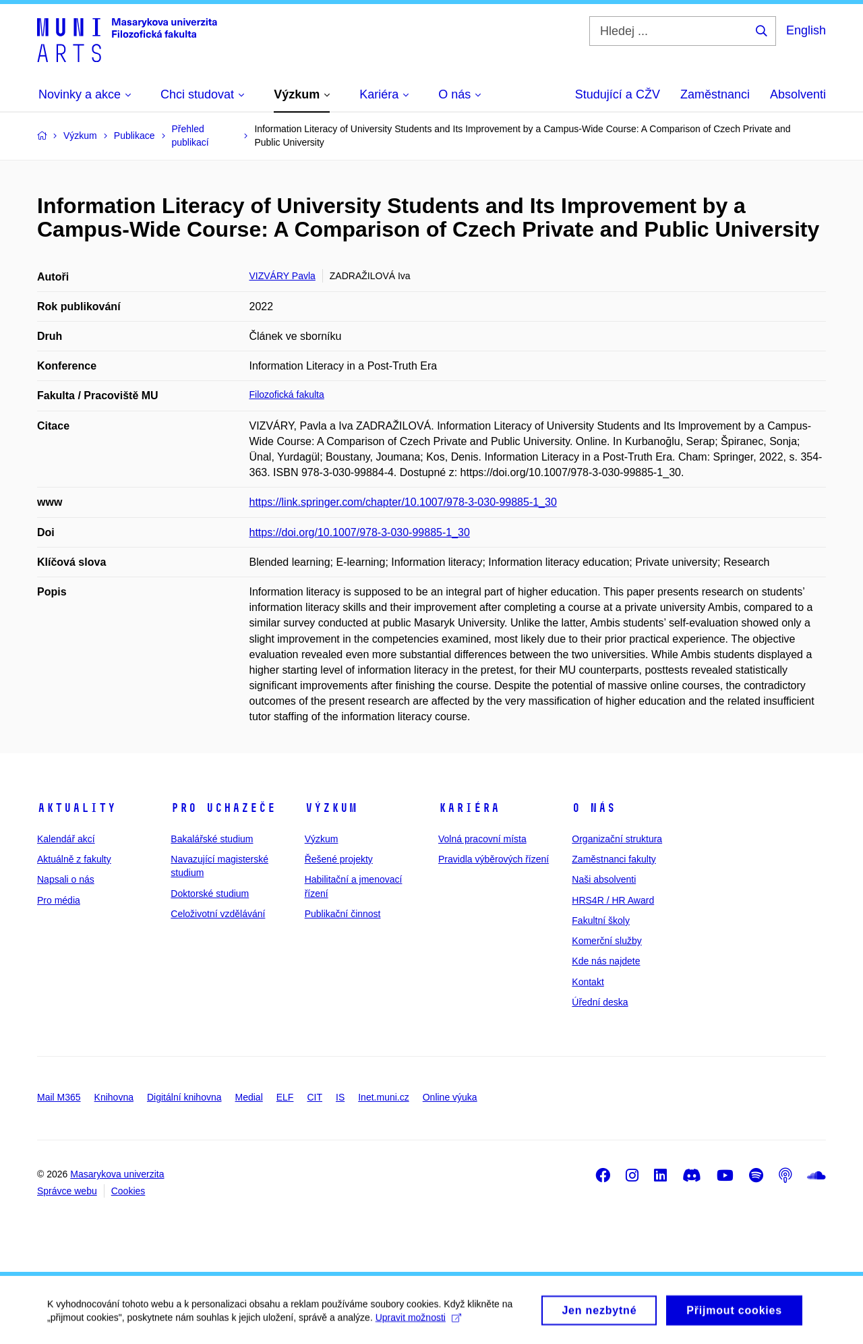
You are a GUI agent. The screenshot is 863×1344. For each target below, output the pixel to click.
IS (340, 1097)
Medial (249, 1097)
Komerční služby (606, 940)
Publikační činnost (343, 913)
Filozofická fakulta (286, 394)
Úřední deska (600, 1002)
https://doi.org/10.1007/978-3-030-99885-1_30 (359, 532)
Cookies (128, 1191)
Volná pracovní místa (482, 839)
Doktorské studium (210, 893)
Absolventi (798, 94)
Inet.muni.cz (383, 1097)
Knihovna (113, 1097)
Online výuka (450, 1097)
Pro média (58, 900)
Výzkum (331, 807)
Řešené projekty (339, 859)
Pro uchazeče (223, 807)
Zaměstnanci (715, 94)
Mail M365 (59, 1097)
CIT (314, 1097)
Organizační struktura (617, 839)
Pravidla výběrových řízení (493, 859)
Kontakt (587, 981)
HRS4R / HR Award (613, 900)
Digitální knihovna (184, 1097)
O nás (594, 807)
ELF (285, 1097)
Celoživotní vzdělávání (218, 913)
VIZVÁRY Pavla (282, 275)
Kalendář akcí (66, 839)
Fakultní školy (601, 920)
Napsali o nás (65, 879)
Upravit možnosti (418, 1322)
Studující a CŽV (617, 94)
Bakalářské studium (212, 839)
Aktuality (76, 807)
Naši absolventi (604, 879)
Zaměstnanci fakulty (614, 859)
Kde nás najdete (606, 961)
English (806, 30)
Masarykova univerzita (117, 1174)
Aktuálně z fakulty (74, 859)
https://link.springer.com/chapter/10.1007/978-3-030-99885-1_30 (403, 502)
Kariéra (469, 807)
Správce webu (67, 1191)
